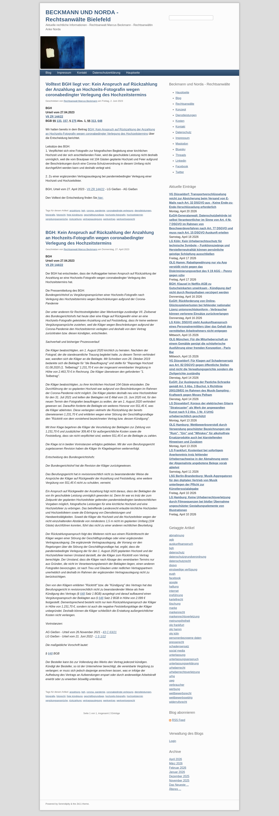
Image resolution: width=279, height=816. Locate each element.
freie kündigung (75, 214)
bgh (83, 210)
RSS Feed (178, 720)
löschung (174, 603)
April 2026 (175, 759)
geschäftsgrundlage (94, 214)
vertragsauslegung (92, 219)
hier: (100, 197)
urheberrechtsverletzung (184, 672)
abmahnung (176, 535)
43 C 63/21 (110, 632)
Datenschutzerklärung (106, 72)
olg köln (174, 633)
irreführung (176, 595)
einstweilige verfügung (183, 569)
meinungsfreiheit (179, 620)
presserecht (176, 642)
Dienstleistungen (186, 115)
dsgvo (173, 565)
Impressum (64, 72)
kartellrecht (176, 599)
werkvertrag (109, 219)
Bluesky (181, 149)
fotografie (50, 214)
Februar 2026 (177, 767)
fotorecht (60, 214)
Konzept (181, 109)
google (173, 582)
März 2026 (176, 763)
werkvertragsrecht (126, 219)
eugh (172, 573)
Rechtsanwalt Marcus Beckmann (80, 101)
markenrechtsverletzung (184, 616)
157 (65, 120)
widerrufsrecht (178, 701)
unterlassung (177, 654)
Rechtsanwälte (185, 103)
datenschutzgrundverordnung (187, 556)
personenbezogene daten (185, 637)
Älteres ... (175, 789)
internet (173, 590)
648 (100, 120)
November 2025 (179, 780)
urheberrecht (177, 667)
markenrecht (177, 612)
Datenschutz (183, 132)
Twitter (180, 172)
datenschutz (176, 552)
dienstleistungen (143, 210)
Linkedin (181, 160)
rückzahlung (75, 219)
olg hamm (175, 629)
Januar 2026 (177, 771)
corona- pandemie (96, 210)
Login (172, 741)
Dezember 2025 (179, 776)
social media (177, 650)
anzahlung (74, 210)
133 (59, 120)
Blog (48, 72)
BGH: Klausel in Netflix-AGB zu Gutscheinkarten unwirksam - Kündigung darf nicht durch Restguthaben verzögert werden (200, 288)
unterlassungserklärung (184, 663)
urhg (172, 676)
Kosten (180, 120)
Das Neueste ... (179, 784)
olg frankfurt (176, 625)
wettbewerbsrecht (180, 693)
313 (93, 120)
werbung (174, 689)
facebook (175, 578)
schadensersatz (179, 646)
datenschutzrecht (180, 561)
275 (74, 120)
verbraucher (176, 684)
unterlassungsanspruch (183, 659)
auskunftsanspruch (181, 543)
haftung (173, 586)
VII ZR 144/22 (54, 116)
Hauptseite (133, 72)
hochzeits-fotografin (115, 214)
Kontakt (82, 72)
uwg (171, 680)
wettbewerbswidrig (181, 697)
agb (171, 539)
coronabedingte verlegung (120, 210)
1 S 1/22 (100, 636)
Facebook (182, 166)
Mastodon (182, 143)
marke (173, 607)
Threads (181, 155)
